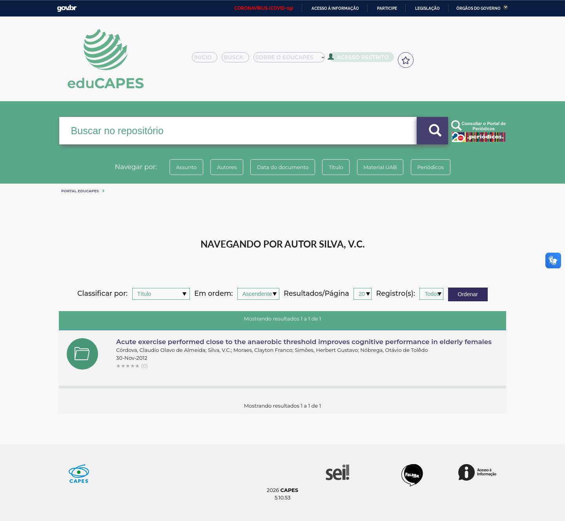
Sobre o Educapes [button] (292, 59)
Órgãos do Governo (478, 8)
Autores (221, 167)
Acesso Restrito (361, 59)
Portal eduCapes (80, 191)
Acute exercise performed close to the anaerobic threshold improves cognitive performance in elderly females (304, 342)
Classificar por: (102, 293)
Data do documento (281, 167)
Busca (238, 59)
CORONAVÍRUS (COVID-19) (263, 8)
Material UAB (385, 167)
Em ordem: (213, 293)
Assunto (178, 167)
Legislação (427, 8)
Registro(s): (395, 293)
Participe (387, 8)
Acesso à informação (335, 8)
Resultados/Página (316, 293)
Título (337, 167)
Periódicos (439, 167)
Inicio (207, 59)
